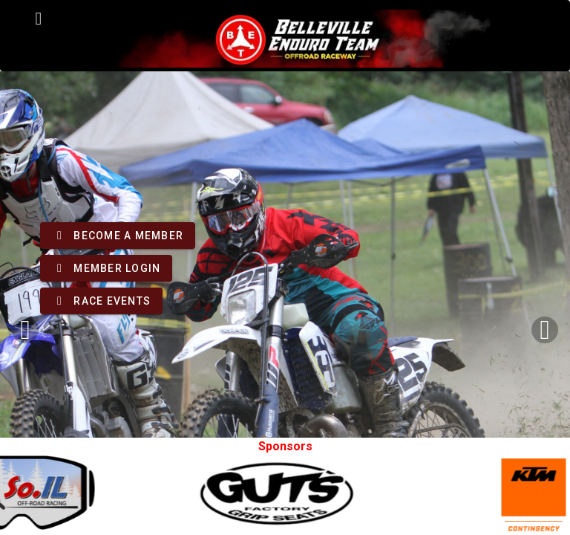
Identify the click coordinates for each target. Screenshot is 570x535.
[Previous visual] (25, 330)
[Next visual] (544, 330)
